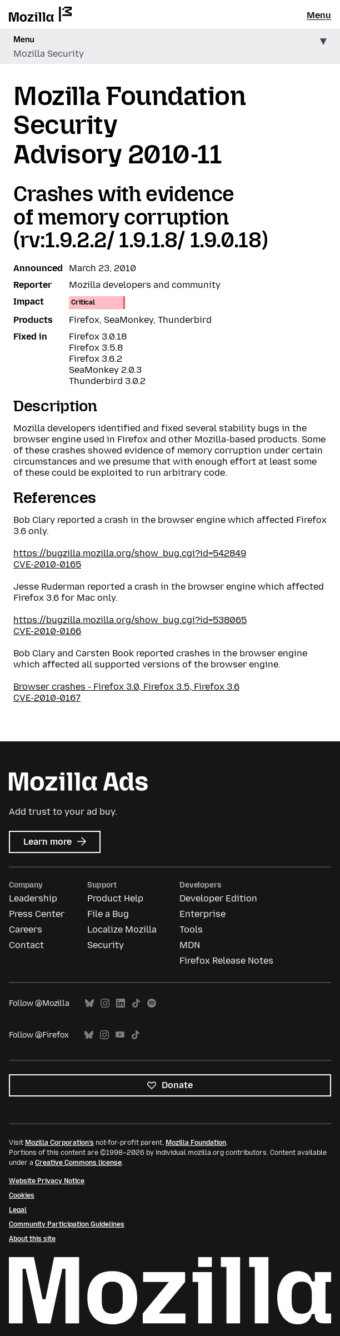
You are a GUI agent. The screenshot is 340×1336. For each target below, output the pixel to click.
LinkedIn (120, 1003)
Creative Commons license (78, 1162)
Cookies (21, 1195)
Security (105, 945)
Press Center (36, 914)
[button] (170, 47)
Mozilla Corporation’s (59, 1142)
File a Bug (108, 914)
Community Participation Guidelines (66, 1224)
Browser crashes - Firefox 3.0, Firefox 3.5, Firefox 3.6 (126, 686)
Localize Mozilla (122, 929)
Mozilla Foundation (196, 1142)
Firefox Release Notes (226, 960)
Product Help (115, 898)
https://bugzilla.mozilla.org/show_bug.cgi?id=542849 (129, 553)
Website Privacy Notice (46, 1181)
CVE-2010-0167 (47, 697)
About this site (32, 1239)
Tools (191, 929)
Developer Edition (218, 898)
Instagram (105, 1003)
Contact (26, 945)
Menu (319, 15)
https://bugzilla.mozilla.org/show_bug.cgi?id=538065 (130, 620)
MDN (189, 945)
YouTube (120, 1035)
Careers (25, 929)
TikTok (136, 1003)
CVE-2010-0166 (47, 631)
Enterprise (202, 914)
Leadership (33, 898)
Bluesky (89, 1003)
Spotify (151, 1003)
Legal (18, 1210)
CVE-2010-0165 (47, 564)
